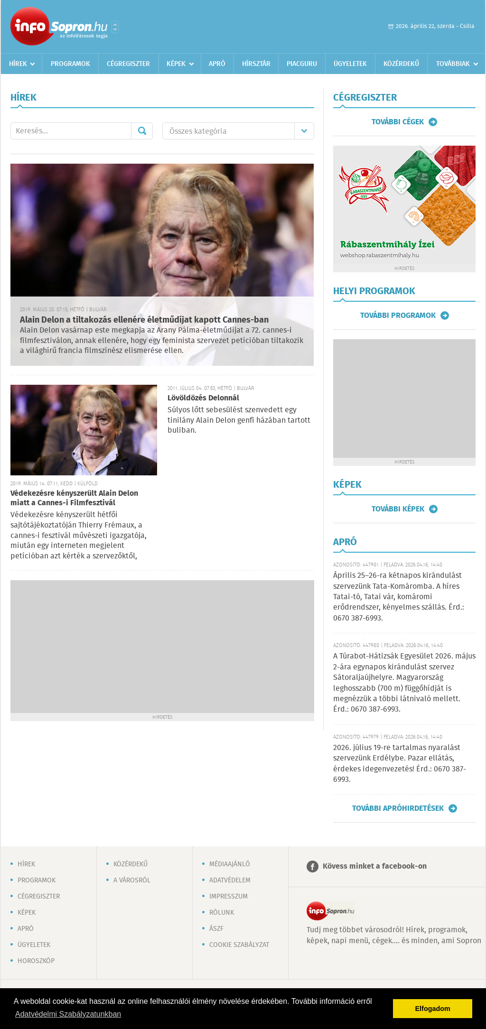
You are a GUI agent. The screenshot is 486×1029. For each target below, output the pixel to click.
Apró (217, 64)
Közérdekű (401, 64)
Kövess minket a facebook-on (375, 866)
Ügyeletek (350, 64)
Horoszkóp (36, 961)
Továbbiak (453, 64)
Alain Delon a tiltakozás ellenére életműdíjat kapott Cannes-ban (144, 320)
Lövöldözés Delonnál (203, 398)
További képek (398, 509)
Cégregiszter (128, 64)
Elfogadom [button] (432, 1008)
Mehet (142, 130)
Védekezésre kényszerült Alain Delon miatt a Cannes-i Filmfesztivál (74, 498)
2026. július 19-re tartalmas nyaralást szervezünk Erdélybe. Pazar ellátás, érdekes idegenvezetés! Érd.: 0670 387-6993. (399, 764)
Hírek (18, 64)
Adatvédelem (230, 880)
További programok (398, 315)
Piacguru (302, 64)
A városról (131, 880)
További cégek (398, 122)
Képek (176, 64)
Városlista (115, 27)
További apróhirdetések (398, 808)
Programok (70, 64)
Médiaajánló (229, 864)
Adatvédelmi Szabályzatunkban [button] (68, 1014)
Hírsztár (256, 64)
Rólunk (221, 913)
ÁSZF (216, 929)
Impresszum (228, 896)
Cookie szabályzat (239, 945)
